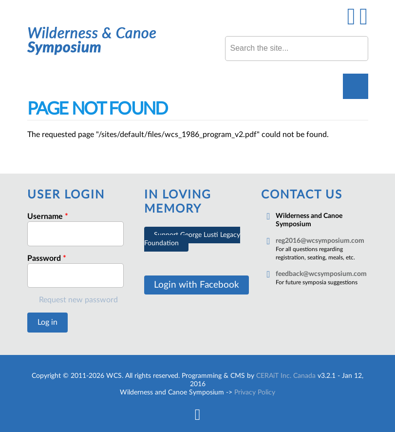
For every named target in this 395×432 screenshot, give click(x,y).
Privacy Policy (254, 392)
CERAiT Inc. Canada (286, 376)
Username (47, 216)
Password (46, 258)
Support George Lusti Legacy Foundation (192, 239)
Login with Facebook (196, 285)
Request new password (78, 300)
